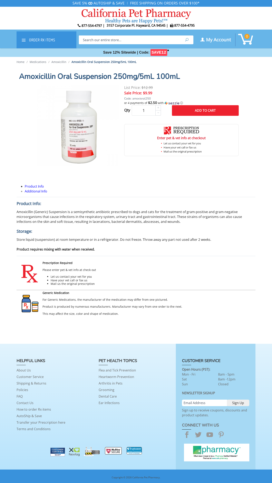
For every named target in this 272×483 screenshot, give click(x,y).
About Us (24, 370)
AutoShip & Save (29, 416)
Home (21, 62)
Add (205, 110)
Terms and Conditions (34, 429)
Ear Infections (109, 403)
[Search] (129, 39)
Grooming (106, 390)
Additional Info (36, 191)
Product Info (34, 186)
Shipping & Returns (31, 383)
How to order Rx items (34, 409)
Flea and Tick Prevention (117, 370)
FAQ (20, 396)
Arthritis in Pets (111, 383)
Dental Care (108, 396)
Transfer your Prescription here (41, 422)
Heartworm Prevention (116, 377)
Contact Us (25, 403)
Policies (22, 390)
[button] (181, 103)
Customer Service (30, 377)
